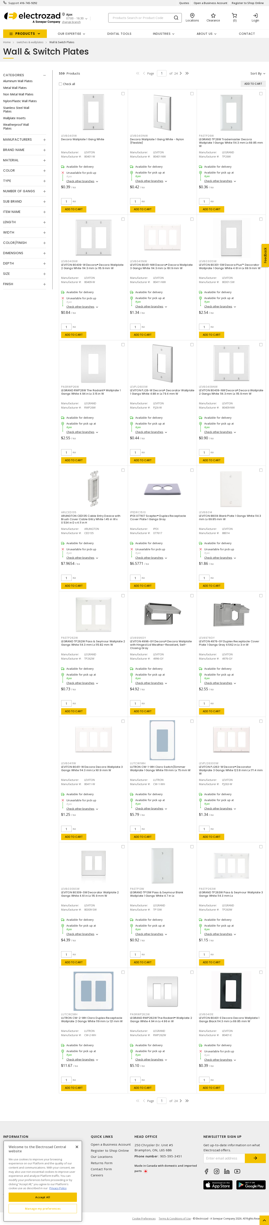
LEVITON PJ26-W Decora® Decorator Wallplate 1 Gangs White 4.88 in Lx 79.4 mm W (162, 392)
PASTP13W (137, 889)
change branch (71, 22)
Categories (13, 75)
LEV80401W (69, 136)
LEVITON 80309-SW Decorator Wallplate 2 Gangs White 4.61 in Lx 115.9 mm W (90, 894)
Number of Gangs (19, 191)
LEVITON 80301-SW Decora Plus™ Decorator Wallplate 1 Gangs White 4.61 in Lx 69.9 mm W (229, 266)
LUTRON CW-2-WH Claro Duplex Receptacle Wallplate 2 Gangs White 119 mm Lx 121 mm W (92, 1019)
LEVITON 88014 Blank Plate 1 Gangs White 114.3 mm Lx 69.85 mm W (230, 517)
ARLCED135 (68, 512)
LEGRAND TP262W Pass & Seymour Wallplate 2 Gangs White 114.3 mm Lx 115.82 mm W (93, 643)
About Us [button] (205, 34)
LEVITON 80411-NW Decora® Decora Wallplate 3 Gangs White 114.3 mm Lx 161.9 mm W (161, 266)
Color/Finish (15, 242)
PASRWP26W (70, 387)
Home (7, 42)
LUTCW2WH (69, 1014)
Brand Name (14, 150)
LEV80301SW (208, 261)
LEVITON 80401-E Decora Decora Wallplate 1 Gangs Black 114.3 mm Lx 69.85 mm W (229, 1019)
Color (9, 170)
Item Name (12, 212)
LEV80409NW (208, 387)
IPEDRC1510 (138, 512)
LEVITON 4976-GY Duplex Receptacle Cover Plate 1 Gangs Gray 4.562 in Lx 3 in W (229, 643)
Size (6, 273)
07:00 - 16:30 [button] (75, 18)
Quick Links (102, 1136)
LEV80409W (69, 261)
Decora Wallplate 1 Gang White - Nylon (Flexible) (157, 141)
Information (15, 1136)
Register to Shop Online (248, 3)
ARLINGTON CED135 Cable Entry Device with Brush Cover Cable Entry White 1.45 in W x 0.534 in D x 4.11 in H (90, 519)
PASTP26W (206, 136)
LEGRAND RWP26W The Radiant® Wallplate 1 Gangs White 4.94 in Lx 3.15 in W (91, 392)
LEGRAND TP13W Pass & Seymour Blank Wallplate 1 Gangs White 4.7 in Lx (156, 894)
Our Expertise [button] (69, 34)
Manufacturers (17, 139)
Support (13, 3)
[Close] (77, 1147)
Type (7, 181)
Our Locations (102, 1157)
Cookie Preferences (144, 1218)
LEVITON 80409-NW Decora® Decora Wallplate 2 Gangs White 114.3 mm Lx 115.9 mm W (231, 392)
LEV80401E (206, 1014)
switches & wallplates (30, 42)
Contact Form (101, 1169)
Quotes (184, 3)
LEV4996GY (138, 638)
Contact (247, 34)
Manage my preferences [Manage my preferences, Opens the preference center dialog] (43, 1208)
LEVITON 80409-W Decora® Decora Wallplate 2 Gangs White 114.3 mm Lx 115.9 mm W (92, 266)
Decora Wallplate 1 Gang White (82, 139)
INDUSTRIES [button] (162, 34)
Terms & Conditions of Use (175, 1218)
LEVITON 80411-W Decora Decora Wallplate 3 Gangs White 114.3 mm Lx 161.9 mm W (92, 768)
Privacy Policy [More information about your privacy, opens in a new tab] (58, 1188)
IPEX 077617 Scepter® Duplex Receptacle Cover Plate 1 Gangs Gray (158, 517)
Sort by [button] (256, 73)
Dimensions (13, 253)
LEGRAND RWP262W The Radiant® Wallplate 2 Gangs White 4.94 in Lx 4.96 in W (161, 1019)
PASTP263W (207, 889)
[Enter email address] (224, 1158)
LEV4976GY (207, 638)
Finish (8, 284)
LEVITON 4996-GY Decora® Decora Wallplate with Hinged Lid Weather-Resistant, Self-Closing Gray (161, 645)
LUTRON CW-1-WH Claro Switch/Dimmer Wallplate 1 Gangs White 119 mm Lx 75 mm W (160, 768)
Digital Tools (119, 34)
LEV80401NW (139, 136)
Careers (97, 1175)
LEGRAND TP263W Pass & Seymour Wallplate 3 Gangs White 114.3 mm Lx (231, 894)
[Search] (145, 18)
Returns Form (102, 1163)
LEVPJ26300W (208, 763)
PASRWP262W (140, 1014)
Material (11, 160)
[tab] (24, 75)
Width (8, 232)
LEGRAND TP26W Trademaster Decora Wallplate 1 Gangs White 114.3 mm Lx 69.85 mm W (231, 143)
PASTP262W (69, 638)
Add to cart (74, 209)
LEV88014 (205, 512)
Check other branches (80, 181)
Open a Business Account (211, 3)
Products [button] (25, 33)
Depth (8, 263)
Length (9, 222)
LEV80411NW (138, 261)
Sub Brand (12, 201)
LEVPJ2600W (139, 387)
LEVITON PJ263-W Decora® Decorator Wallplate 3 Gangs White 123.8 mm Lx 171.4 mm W (231, 770)
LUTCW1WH (138, 763)
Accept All (42, 1197)
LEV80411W (68, 763)
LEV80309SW (70, 889)
